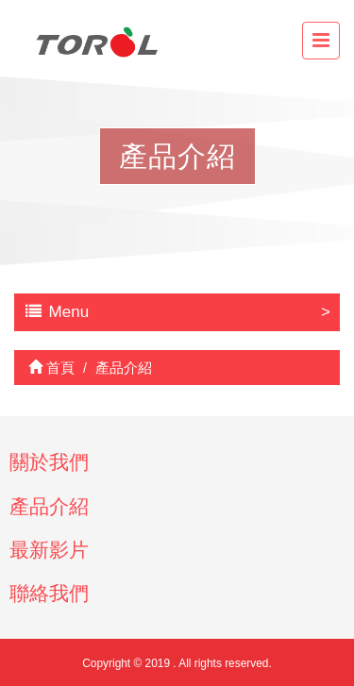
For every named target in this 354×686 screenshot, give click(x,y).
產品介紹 (49, 506)
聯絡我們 (49, 593)
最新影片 (49, 550)
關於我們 (49, 462)
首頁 (51, 368)
